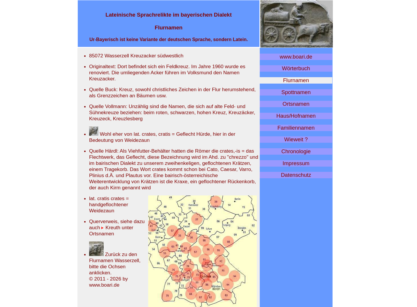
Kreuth (110, 227)
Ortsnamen (295, 104)
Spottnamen (296, 92)
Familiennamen (296, 128)
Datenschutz (296, 175)
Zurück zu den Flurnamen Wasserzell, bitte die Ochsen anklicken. (115, 263)
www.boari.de (296, 57)
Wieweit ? (296, 139)
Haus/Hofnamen (296, 116)
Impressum (295, 163)
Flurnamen (296, 80)
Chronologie (296, 151)
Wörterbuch (296, 68)
